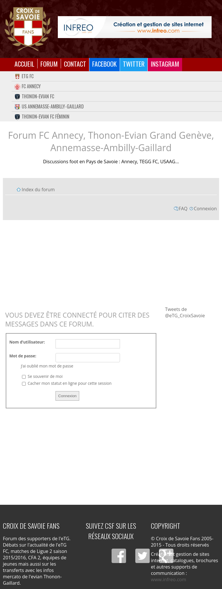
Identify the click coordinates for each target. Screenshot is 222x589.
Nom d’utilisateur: (27, 342)
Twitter (134, 63)
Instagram (165, 63)
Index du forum (38, 189)
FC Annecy (27, 86)
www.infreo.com (168, 579)
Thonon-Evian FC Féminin (41, 116)
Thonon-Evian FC (34, 96)
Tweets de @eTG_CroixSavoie (185, 312)
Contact (75, 63)
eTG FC (24, 76)
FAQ (183, 208)
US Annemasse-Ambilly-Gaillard (49, 106)
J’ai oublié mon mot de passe (47, 366)
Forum (49, 63)
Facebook (104, 63)
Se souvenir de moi (42, 376)
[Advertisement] (111, 262)
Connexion (205, 208)
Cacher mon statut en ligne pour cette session (66, 383)
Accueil (24, 63)
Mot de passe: (22, 356)
